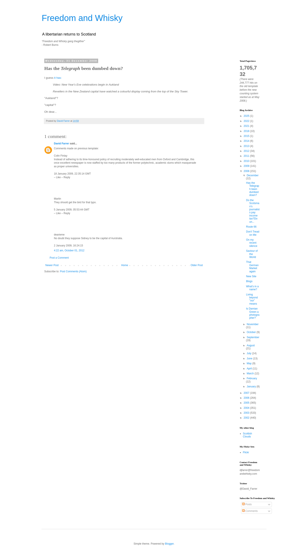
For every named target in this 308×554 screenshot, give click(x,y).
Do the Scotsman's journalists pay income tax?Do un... (252, 211)
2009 (247, 165)
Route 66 (251, 226)
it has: (58, 77)
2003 (247, 412)
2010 (247, 161)
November (252, 324)
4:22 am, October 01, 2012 (69, 250)
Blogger (169, 543)
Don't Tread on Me (252, 233)
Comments (250, 511)
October (251, 332)
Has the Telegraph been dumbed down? (252, 189)
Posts (247, 504)
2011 (247, 155)
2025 (247, 115)
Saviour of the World (252, 254)
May (249, 363)
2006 (247, 397)
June (250, 358)
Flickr (246, 452)
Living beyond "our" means (252, 299)
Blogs (249, 281)
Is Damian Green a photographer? (252, 313)
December (252, 175)
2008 (247, 171)
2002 (247, 417)
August (251, 345)
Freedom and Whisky (82, 18)
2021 (247, 125)
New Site (251, 276)
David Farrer (61, 143)
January (251, 386)
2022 (247, 121)
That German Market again (252, 267)
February (252, 378)
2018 (247, 131)
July (249, 353)
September (253, 337)
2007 (247, 392)
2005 (247, 402)
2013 (247, 146)
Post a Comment (59, 257)
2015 (247, 136)
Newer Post (52, 265)
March (251, 373)
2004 (247, 407)
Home (124, 265)
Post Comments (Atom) (73, 271)
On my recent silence (251, 242)
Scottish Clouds (247, 435)
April (249, 368)
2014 (247, 140)
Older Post (197, 265)
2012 (247, 151)
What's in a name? (252, 288)
